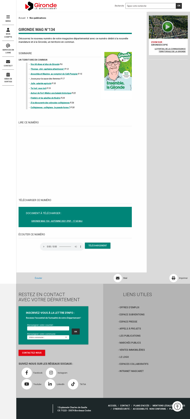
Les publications (130, 335)
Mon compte (8, 33)
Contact (8, 63)
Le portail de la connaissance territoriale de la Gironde (170, 50)
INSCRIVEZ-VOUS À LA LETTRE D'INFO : (50, 312)
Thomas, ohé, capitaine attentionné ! (47, 69)
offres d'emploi (129, 307)
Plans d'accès (141, 405)
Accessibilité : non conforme (149, 409)
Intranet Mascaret (131, 371)
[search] (179, 6)
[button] (177, 406)
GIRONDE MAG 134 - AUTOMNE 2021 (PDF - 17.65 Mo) (57, 221)
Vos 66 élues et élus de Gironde (45, 64)
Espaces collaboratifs (133, 364)
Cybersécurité (121, 409)
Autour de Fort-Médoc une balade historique (51, 93)
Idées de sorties (8, 78)
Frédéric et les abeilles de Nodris (45, 98)
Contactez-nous (32, 353)
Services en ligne (8, 49)
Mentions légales (163, 405)
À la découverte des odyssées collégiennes (50, 103)
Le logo (124, 357)
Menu (8, 18)
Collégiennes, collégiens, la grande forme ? (50, 107)
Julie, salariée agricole (41, 83)
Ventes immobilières (132, 349)
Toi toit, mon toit (38, 88)
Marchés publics (130, 342)
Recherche (119, 6)
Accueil (22, 18)
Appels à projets (130, 328)
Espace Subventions (132, 314)
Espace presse (128, 321)
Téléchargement (97, 245)
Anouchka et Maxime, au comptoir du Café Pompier (54, 74)
